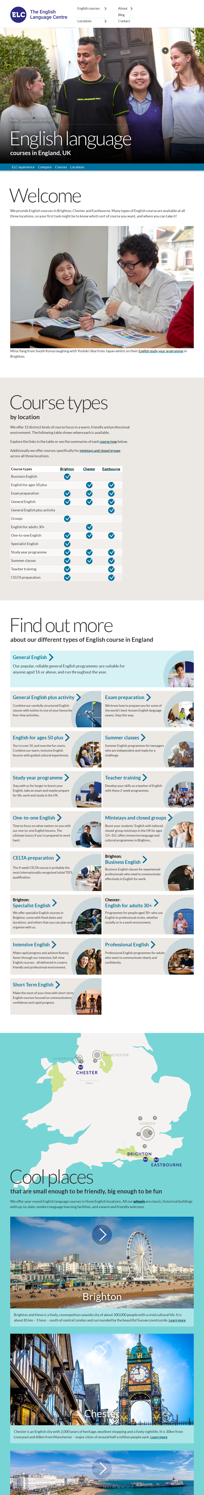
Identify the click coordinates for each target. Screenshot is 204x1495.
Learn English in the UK (38, 121)
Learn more (177, 1341)
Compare (46, 168)
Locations (85, 21)
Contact (124, 21)
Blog (121, 15)
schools (139, 1222)
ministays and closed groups (101, 452)
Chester (89, 471)
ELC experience (23, 168)
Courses (62, 168)
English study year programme (162, 353)
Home (14, 121)
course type (109, 443)
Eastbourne (111, 471)
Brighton (67, 471)
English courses (89, 8)
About (123, 8)
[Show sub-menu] (105, 8)
